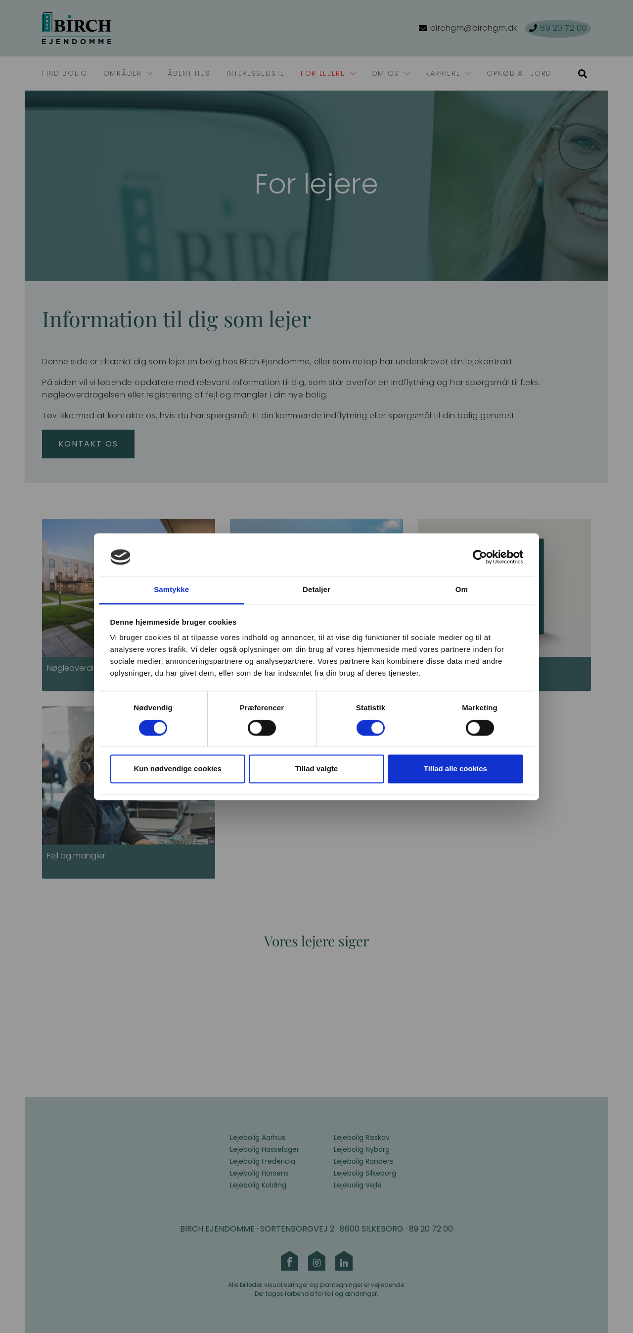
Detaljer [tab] (316, 590)
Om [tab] (461, 590)
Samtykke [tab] (171, 590)
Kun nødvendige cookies (178, 769)
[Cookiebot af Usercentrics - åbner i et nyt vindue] (480, 556)
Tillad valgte (316, 769)
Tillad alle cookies (455, 769)
